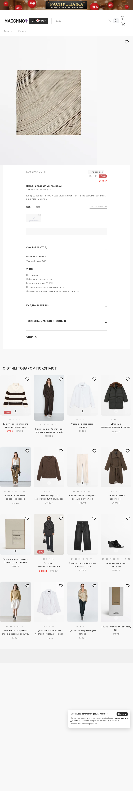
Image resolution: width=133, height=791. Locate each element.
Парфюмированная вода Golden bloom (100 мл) (15, 561)
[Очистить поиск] (109, 20)
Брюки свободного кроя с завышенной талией (82, 497)
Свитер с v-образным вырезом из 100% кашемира (48, 497)
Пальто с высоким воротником (116, 497)
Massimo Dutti (36, 171)
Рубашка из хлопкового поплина (82, 425)
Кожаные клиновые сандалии (116, 565)
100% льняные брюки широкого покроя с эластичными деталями (15, 498)
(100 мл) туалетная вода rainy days (116, 628)
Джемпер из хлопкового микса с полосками (15, 425)
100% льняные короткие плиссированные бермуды (15, 632)
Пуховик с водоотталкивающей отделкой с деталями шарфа (49, 565)
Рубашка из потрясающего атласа (82, 632)
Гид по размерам (98, 206)
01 (34, 219)
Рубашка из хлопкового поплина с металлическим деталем (49, 633)
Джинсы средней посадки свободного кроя (82, 565)
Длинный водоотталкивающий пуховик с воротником (116, 426)
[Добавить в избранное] (27, 379)
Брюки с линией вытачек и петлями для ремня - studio (49, 430)
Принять (122, 714)
